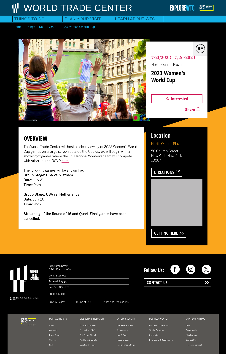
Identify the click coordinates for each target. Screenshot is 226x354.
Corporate (53, 330)
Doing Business (57, 275)
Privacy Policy (57, 302)
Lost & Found (122, 335)
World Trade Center (78, 8)
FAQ (51, 345)
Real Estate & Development (161, 340)
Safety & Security (59, 287)
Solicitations (154, 335)
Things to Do (29, 19)
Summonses (122, 330)
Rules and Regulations (116, 302)
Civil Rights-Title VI (88, 335)
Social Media (191, 330)
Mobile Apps (191, 335)
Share (190, 110)
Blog (188, 325)
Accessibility (58, 281)
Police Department (125, 325)
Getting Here (166, 233)
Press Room (54, 335)
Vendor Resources (157, 330)
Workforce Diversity (88, 340)
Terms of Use (83, 302)
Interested (179, 99)
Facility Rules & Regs (126, 345)
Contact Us (157, 282)
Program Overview (88, 325)
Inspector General (194, 345)
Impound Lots (123, 340)
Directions (164, 172)
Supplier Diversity (87, 345)
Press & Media (57, 293)
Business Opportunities (159, 325)
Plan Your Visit (83, 19)
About (51, 325)
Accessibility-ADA (87, 330)
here (65, 161)
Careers (52, 340)
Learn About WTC (135, 19)
